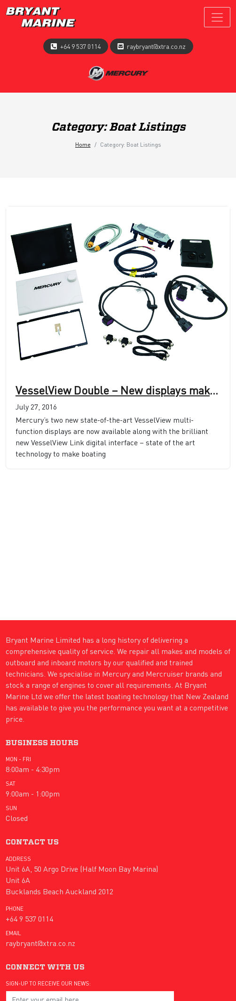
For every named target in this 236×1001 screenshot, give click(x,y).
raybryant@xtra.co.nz (156, 46)
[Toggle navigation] (217, 17)
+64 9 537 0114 (80, 46)
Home (83, 144)
